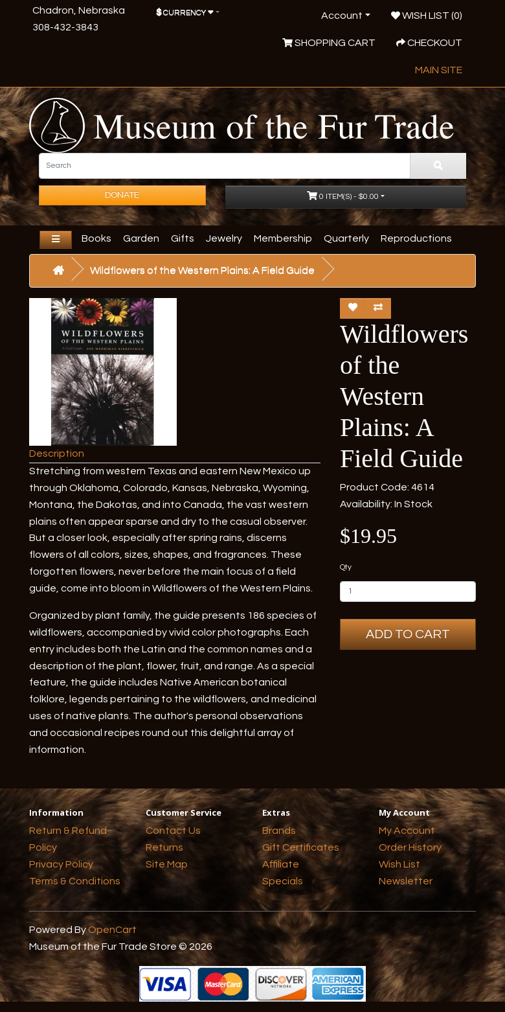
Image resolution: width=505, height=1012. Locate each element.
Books (96, 238)
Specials (282, 881)
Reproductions (416, 238)
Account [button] (342, 15)
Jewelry (224, 238)
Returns (164, 847)
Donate (122, 195)
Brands (279, 830)
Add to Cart (408, 634)
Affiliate (280, 864)
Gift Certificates (300, 847)
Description (56, 453)
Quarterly (346, 238)
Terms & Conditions (74, 881)
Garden (141, 238)
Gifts (182, 238)
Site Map (167, 864)
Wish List (399, 864)
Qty (346, 567)
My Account (407, 830)
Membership (283, 238)
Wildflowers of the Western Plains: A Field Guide (202, 270)
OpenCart (112, 930)
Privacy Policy (61, 864)
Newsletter (405, 881)
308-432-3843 (65, 27)
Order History (410, 847)
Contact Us (173, 830)
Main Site (438, 70)
